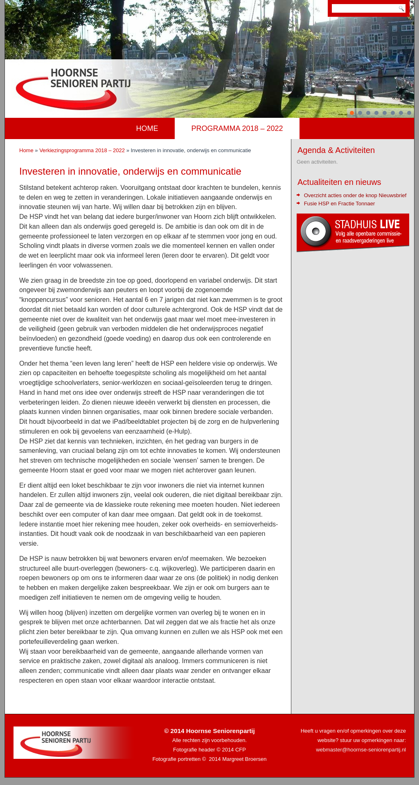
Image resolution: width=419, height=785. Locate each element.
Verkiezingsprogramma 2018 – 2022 (82, 150)
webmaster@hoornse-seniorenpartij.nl (361, 750)
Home (147, 128)
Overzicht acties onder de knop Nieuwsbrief (355, 195)
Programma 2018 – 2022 (237, 128)
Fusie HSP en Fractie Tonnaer (339, 203)
